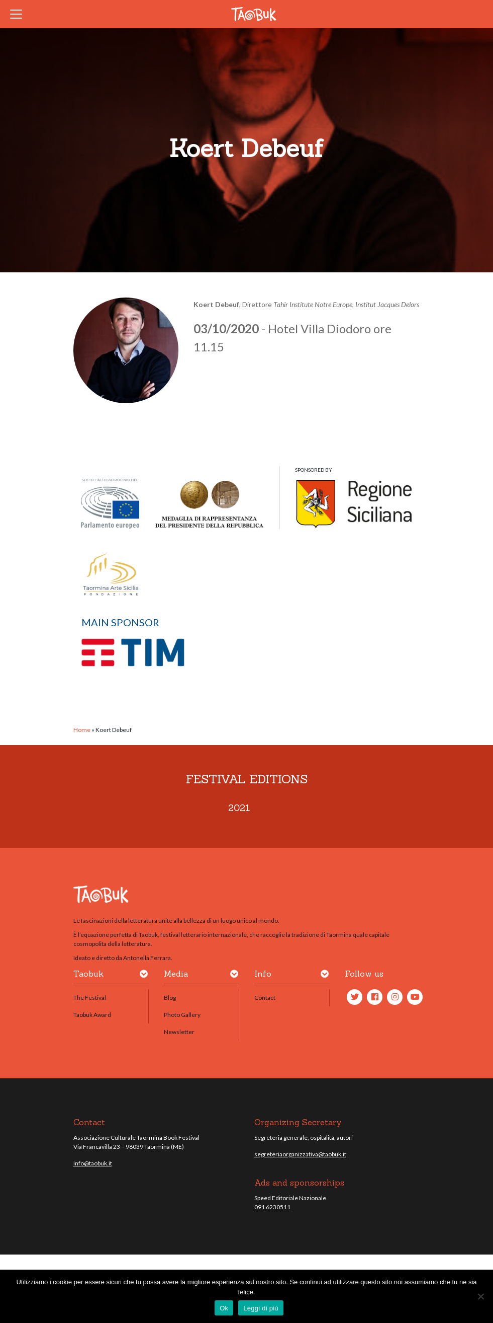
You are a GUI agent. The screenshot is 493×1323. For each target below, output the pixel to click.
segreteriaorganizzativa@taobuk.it (300, 1154)
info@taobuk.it (92, 1163)
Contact (264, 997)
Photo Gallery (182, 1014)
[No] (480, 1296)
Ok (224, 1308)
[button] (144, 976)
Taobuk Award (92, 1014)
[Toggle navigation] (19, 14)
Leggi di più (260, 1308)
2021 (239, 808)
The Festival (89, 997)
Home (81, 729)
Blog (170, 997)
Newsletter (179, 1032)
